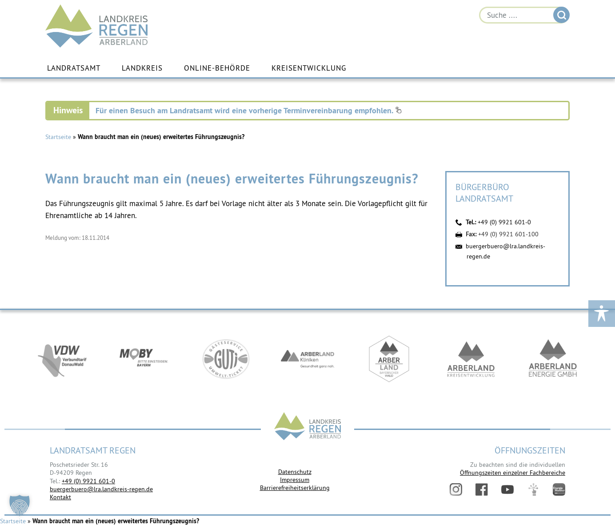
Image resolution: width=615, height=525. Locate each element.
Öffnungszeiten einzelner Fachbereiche (512, 473)
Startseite (58, 137)
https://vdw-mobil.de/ (62, 359)
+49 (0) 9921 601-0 (504, 222)
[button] (19, 505)
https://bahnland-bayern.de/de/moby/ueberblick (144, 359)
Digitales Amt (533, 489)
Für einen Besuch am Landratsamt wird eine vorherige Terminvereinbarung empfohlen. (249, 110)
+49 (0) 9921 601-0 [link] (88, 481)
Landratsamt (73, 68)
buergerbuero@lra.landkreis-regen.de (101, 489)
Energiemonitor (559, 489)
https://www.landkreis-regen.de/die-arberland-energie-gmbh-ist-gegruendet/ (552, 359)
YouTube (507, 489)
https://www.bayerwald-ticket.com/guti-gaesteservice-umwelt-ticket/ (225, 359)
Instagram (456, 489)
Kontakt (60, 497)
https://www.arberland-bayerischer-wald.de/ (389, 359)
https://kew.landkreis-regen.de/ (471, 359)
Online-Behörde (217, 68)
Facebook (481, 489)
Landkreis (142, 68)
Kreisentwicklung (309, 68)
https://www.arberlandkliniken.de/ (307, 359)
